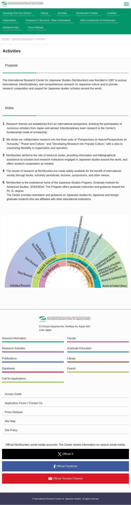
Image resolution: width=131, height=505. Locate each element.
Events (71, 368)
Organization (9, 20)
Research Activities (13, 348)
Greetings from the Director (17, 13)
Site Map (10, 421)
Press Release (35, 27)
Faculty (71, 338)
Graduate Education (79, 348)
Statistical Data (11, 27)
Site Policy (11, 430)
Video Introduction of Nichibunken (98, 20)
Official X (65, 454)
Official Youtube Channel (65, 478)
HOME (5, 39)
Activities (62, 13)
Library (71, 358)
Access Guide (13, 394)
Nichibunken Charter (87, 13)
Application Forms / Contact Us (23, 403)
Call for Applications (14, 378)
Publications (9, 358)
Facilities (112, 13)
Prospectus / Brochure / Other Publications (48, 20)
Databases (8, 368)
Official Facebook (65, 467)
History (44, 13)
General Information (22, 39)
